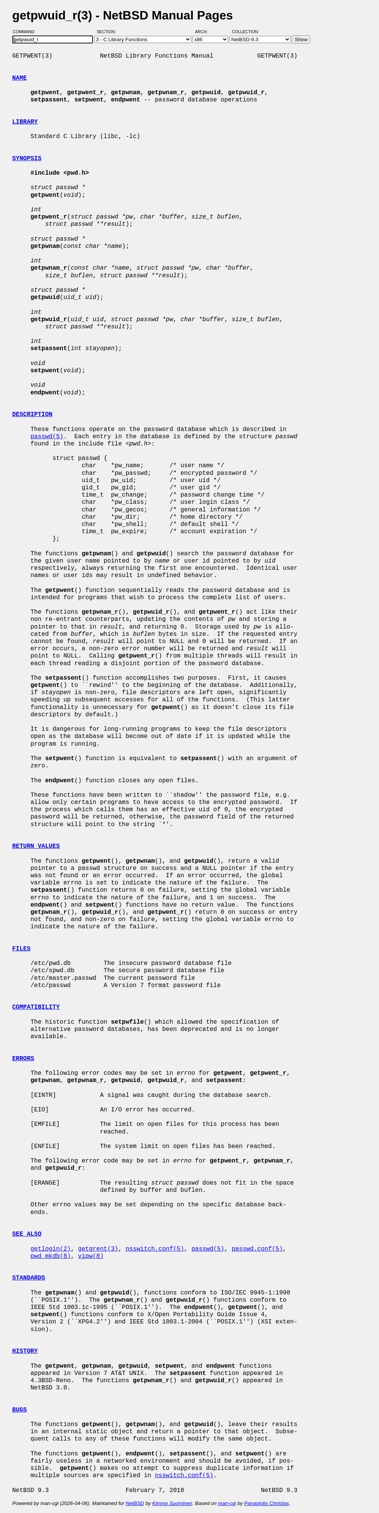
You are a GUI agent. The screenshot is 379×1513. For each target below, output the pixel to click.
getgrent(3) (98, 1249)
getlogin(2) (50, 1249)
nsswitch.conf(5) (155, 1249)
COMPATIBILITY (36, 1007)
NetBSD (135, 1503)
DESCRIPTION (32, 414)
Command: (26, 31)
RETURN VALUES (36, 846)
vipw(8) (91, 1256)
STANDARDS (28, 1278)
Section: (108, 31)
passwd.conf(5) (257, 1249)
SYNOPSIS (27, 158)
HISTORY (25, 1351)
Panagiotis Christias (266, 1503)
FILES (21, 949)
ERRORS (23, 1059)
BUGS (19, 1410)
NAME (19, 78)
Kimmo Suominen (172, 1503)
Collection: (245, 31)
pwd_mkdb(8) (50, 1256)
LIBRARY (25, 122)
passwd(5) (46, 437)
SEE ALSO (27, 1234)
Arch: (204, 31)
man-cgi (227, 1503)
